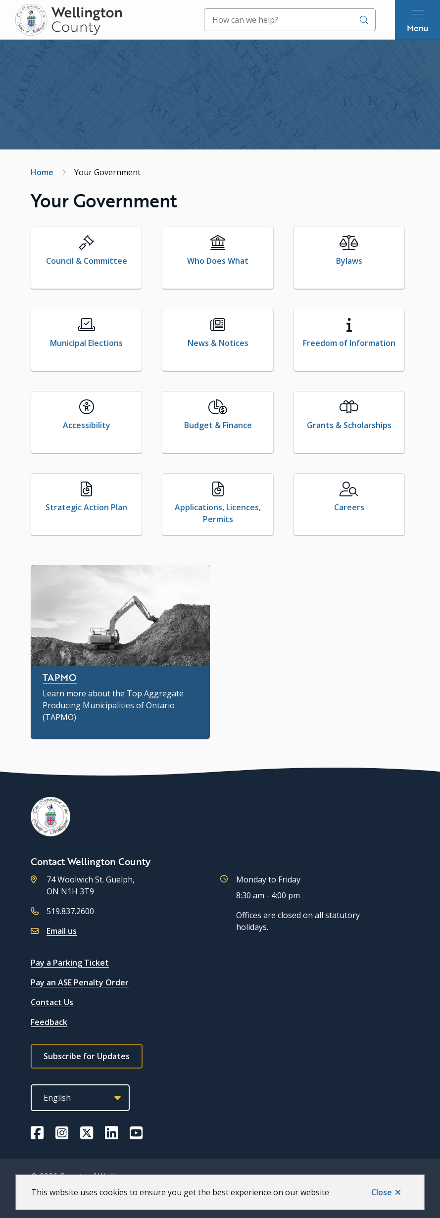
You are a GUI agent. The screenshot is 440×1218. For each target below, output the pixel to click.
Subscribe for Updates (87, 1056)
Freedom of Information (349, 343)
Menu (417, 28)
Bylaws (349, 260)
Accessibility (86, 425)
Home (42, 172)
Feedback (49, 1022)
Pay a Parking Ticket (70, 962)
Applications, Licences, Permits (218, 513)
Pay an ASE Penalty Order (80, 982)
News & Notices (218, 343)
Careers (349, 507)
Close (381, 1192)
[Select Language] (80, 1097)
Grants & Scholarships (349, 425)
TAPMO (60, 677)
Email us (62, 931)
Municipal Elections (86, 343)
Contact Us (52, 1002)
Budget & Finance (218, 425)
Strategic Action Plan (86, 507)
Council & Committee (86, 260)
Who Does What (217, 260)
